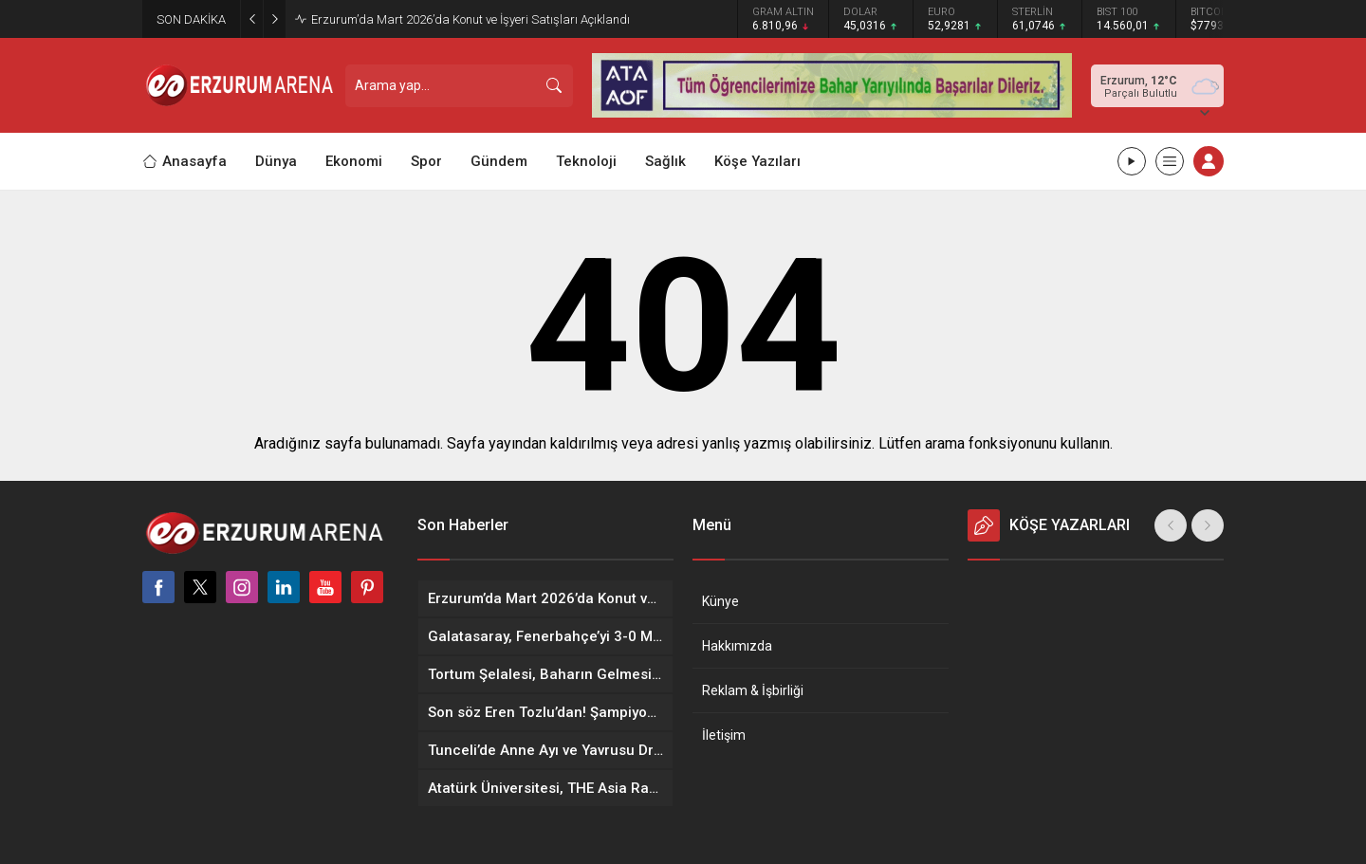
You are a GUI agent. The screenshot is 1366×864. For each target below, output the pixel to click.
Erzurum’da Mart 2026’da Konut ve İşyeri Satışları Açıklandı (470, 19)
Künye (720, 601)
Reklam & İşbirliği (752, 690)
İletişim (724, 735)
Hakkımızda (737, 645)
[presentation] (1170, 525)
